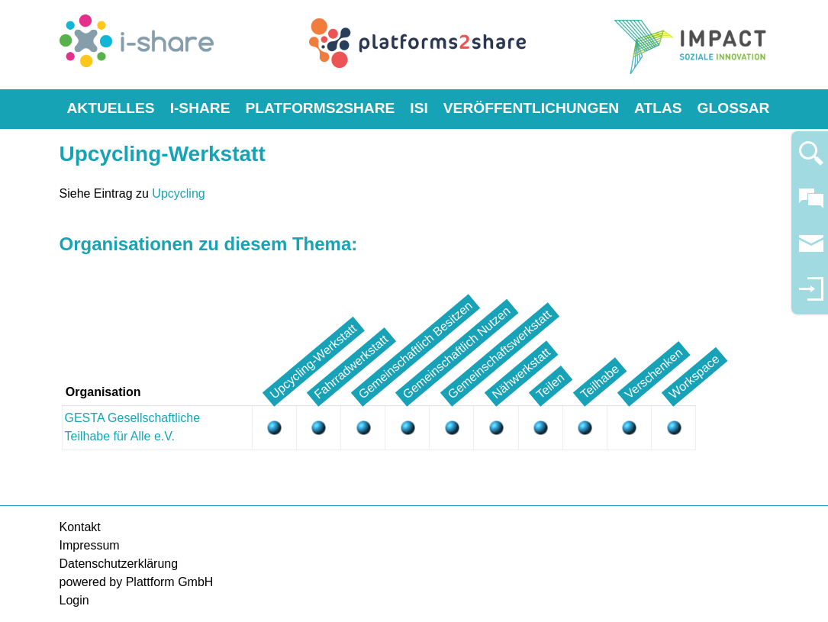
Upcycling (178, 193)
